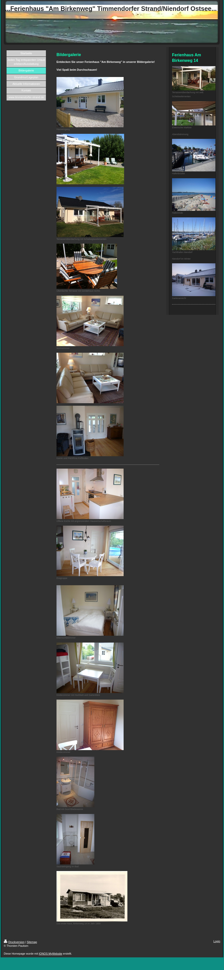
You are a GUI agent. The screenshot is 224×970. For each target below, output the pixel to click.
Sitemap (32, 941)
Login (216, 941)
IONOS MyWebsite (50, 953)
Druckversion (14, 941)
